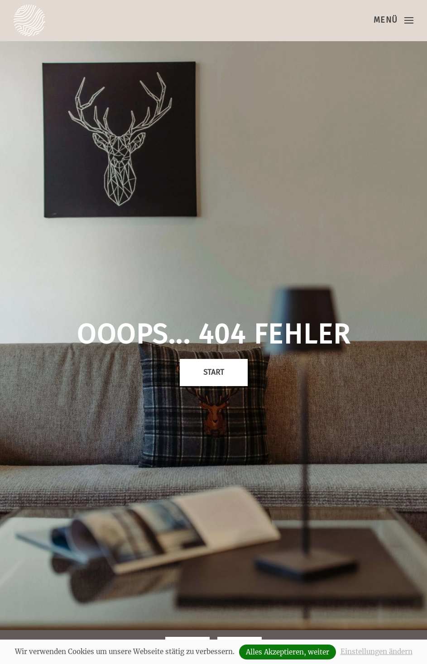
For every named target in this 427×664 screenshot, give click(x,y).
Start (213, 372)
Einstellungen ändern (377, 651)
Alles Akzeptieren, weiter (287, 652)
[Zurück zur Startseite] (29, 20)
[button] (394, 20)
